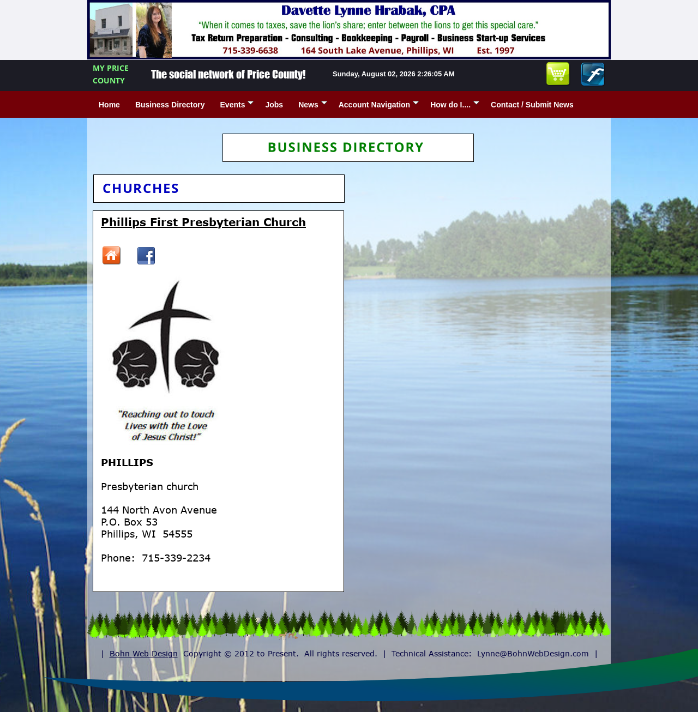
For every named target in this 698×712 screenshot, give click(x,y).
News (312, 104)
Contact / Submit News (532, 104)
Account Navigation (379, 104)
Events (237, 104)
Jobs (274, 104)
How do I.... (454, 104)
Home (109, 104)
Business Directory (170, 104)
